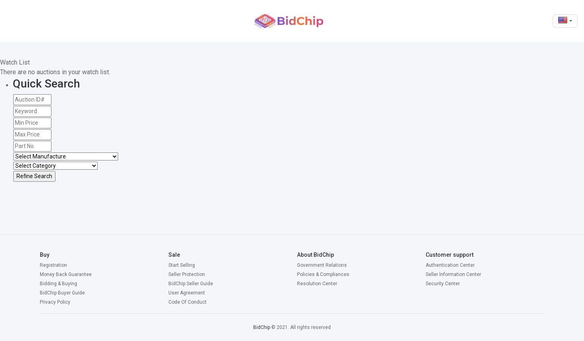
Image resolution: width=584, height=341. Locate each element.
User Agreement (186, 293)
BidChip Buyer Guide (62, 293)
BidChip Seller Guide (190, 283)
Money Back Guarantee (66, 274)
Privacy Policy (55, 302)
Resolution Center (317, 283)
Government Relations (322, 265)
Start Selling (181, 265)
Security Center (443, 283)
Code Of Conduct (187, 302)
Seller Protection (186, 274)
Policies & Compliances (323, 274)
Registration (53, 265)
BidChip (261, 327)
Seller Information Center (453, 274)
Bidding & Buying (58, 283)
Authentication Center (450, 265)
